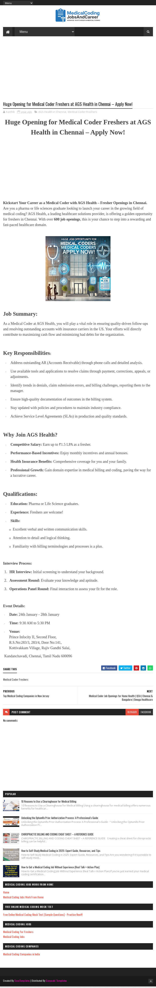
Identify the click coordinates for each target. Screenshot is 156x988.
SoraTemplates (22, 982)
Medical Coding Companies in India (21, 956)
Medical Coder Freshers (82, 113)
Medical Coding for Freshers (18, 933)
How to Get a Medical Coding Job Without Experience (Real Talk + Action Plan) (60, 869)
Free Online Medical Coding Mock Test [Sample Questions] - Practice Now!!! (42, 916)
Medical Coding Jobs (14, 938)
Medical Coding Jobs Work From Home (23, 899)
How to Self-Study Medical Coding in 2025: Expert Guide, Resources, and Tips (60, 852)
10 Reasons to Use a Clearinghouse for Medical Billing (48, 803)
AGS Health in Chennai (52, 113)
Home (6, 894)
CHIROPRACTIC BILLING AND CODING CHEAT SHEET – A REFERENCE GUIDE (57, 836)
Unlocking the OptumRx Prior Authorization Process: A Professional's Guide (59, 820)
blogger (132, 714)
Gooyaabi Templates (56, 982)
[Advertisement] (78, 73)
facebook (146, 714)
